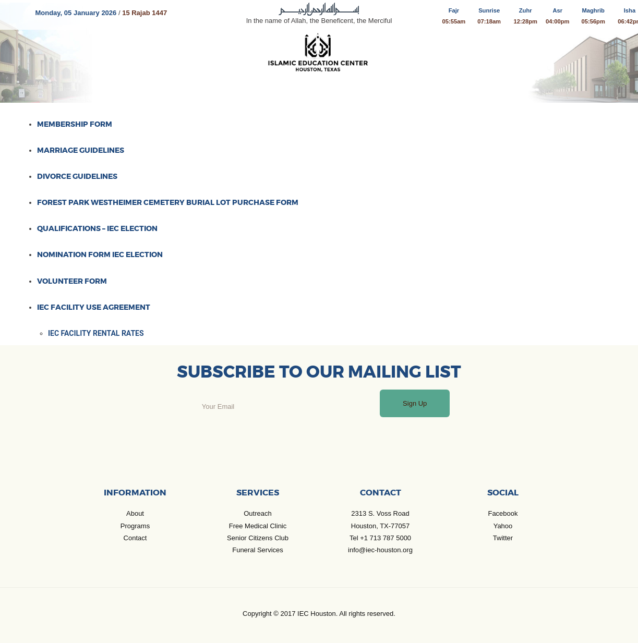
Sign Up (415, 403)
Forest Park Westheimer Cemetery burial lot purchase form (167, 202)
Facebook (502, 513)
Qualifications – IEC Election (97, 228)
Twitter (503, 538)
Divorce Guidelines (77, 176)
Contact (135, 538)
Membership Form (74, 124)
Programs (135, 526)
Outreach (257, 513)
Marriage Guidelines (80, 150)
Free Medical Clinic (258, 526)
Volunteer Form (72, 281)
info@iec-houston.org (380, 550)
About (135, 513)
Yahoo (503, 526)
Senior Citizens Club (257, 538)
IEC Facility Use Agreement (93, 307)
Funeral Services (257, 550)
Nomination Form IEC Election (100, 254)
